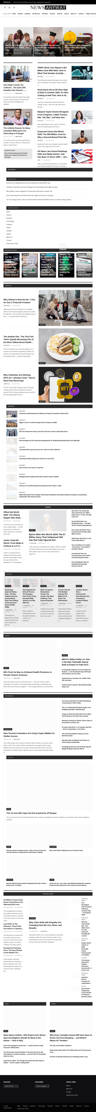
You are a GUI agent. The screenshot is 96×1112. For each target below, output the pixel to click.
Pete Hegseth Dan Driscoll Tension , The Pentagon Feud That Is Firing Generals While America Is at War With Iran (29, 596)
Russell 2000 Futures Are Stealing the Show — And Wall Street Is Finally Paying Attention (82, 523)
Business (27, 14)
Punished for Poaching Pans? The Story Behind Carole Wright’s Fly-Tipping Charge (12, 950)
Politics (52, 14)
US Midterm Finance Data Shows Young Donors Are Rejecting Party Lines (13, 902)
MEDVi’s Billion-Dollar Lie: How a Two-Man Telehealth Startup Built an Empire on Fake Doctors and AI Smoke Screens (76, 662)
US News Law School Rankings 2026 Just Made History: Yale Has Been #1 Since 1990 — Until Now (52, 154)
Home (68, 1085)
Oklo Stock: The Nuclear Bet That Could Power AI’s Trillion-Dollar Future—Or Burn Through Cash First (81, 514)
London (84, 958)
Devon (84, 986)
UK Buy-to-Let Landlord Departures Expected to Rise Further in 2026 (40, 486)
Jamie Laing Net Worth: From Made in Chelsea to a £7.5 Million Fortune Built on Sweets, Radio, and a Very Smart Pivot (13, 543)
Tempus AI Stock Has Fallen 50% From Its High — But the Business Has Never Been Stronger (77, 715)
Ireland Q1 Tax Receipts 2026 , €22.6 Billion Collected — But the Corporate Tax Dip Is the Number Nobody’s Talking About (84, 263)
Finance (20, 14)
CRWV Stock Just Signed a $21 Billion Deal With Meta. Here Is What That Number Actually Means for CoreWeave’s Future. (52, 70)
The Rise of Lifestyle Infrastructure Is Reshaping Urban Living (69, 1057)
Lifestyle (59, 14)
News (14, 14)
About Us (74, 14)
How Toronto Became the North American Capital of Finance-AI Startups (15, 155)
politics (9, 574)
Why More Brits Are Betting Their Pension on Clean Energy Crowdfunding (75, 741)
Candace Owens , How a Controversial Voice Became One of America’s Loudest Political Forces (82, 596)
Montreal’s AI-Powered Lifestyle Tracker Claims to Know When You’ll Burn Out (77, 721)
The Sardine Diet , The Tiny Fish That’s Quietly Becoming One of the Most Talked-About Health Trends (18, 339)
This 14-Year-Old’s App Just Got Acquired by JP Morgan (31, 813)
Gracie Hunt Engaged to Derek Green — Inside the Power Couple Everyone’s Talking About (23, 1046)
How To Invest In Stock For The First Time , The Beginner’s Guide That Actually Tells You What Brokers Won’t (47, 264)
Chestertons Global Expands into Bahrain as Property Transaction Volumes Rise (43, 413)
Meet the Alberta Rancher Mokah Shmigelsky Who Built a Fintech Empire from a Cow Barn (26, 884)
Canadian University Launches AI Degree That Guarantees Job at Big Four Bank (47, 47)
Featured (22, 438)
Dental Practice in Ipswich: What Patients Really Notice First (76, 686)
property (11, 406)
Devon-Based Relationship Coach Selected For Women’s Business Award (87, 992)
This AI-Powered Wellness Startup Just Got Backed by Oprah (75, 734)
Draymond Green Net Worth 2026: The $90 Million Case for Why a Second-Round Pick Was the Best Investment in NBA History (52, 134)
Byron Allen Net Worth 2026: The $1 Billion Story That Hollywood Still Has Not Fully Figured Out (47, 537)
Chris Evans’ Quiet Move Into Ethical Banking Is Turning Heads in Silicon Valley (76, 702)
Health (66, 14)
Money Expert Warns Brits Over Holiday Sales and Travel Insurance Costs (70, 1051)
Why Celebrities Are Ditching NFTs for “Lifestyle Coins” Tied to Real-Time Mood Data (19, 378)
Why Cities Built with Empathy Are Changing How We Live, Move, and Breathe (45, 925)
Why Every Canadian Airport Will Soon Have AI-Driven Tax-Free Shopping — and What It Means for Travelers (71, 1038)
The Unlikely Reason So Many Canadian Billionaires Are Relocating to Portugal (16, 131)
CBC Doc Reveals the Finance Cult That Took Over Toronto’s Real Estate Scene (43, 431)
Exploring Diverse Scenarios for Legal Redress (86, 980)
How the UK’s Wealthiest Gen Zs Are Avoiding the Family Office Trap (33, 2)
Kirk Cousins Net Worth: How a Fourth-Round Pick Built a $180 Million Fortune (81, 532)
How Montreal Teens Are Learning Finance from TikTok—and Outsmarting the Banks (81, 555)
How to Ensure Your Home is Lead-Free (31, 467)
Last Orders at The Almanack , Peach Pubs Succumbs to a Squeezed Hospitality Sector (13, 926)
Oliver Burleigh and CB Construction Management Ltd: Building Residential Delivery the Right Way (49, 440)
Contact (81, 14)
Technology (36, 14)
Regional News (40, 41)
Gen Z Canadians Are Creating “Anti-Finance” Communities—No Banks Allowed (81, 547)
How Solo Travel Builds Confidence (60, 1045)
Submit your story (12, 243)
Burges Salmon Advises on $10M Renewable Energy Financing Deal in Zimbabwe (86, 949)
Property (45, 14)
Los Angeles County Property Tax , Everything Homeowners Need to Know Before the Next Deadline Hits (29, 264)
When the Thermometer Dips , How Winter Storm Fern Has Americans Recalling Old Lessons (86, 929)
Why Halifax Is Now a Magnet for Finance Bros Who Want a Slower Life (78, 47)
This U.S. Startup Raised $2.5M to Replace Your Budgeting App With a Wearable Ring (76, 708)
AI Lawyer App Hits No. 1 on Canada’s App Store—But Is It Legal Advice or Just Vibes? (77, 728)
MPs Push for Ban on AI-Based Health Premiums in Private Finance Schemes (27, 673)
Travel (53, 1004)
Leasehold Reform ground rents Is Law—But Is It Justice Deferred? (39, 449)
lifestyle (8, 285)
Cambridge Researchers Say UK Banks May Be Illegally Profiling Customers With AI (76, 748)
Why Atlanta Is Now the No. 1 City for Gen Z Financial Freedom (19, 301)
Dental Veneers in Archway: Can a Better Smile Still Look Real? (76, 679)
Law (73, 162)
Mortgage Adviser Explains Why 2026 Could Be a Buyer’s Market (39, 476)
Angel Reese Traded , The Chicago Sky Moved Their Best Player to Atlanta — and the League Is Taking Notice (23, 1061)
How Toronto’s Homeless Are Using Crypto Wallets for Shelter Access (29, 734)
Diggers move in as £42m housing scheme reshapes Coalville (38, 422)
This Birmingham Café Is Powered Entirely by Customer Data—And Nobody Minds (87, 909)
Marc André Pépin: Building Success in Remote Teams (66, 850)
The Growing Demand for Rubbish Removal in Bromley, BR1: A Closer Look (87, 965)
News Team (8, 53)
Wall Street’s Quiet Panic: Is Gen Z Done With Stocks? (81, 539)
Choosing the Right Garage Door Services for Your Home (36, 458)
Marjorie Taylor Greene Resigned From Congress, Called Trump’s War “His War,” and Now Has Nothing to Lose (52, 115)
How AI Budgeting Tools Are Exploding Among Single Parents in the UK (80, 564)
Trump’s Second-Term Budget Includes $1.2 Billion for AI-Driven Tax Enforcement (64, 595)
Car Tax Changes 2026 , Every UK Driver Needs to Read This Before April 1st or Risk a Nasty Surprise (38, 200)
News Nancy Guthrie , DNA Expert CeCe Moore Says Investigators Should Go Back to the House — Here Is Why (24, 1038)
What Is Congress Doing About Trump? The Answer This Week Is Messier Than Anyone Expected (47, 595)
